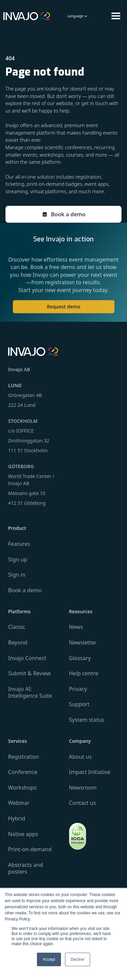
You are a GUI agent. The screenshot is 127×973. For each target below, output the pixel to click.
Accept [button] (49, 959)
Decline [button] (77, 959)
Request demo (63, 309)
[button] (77, 16)
